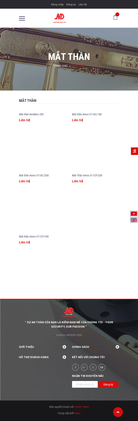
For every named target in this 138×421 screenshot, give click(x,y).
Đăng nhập (57, 4)
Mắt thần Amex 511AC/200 (34, 175)
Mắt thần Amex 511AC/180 (87, 114)
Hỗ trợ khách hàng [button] (42, 357)
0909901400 (74, 335)
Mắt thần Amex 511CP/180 (34, 236)
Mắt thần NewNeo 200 (31, 114)
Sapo (77, 413)
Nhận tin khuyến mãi (88, 375)
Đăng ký (71, 4)
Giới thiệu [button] (42, 347)
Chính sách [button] (95, 347)
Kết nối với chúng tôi (88, 357)
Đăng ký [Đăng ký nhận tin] (108, 384)
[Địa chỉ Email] (85, 384)
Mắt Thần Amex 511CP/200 (87, 175)
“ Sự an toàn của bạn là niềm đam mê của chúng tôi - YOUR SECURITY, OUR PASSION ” (69, 324)
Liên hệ (83, 4)
